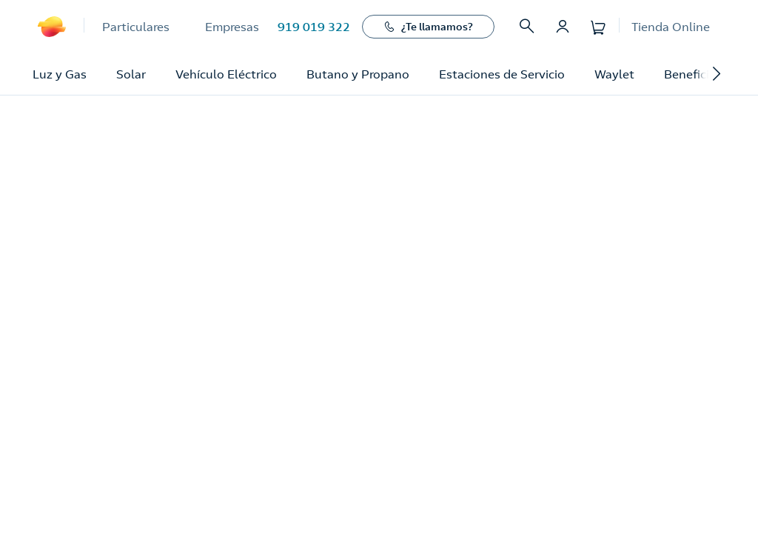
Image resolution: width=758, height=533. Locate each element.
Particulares (136, 26)
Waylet (614, 74)
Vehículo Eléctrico (226, 74)
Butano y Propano (357, 74)
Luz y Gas (60, 74)
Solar (131, 74)
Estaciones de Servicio (502, 74)
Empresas (232, 26)
